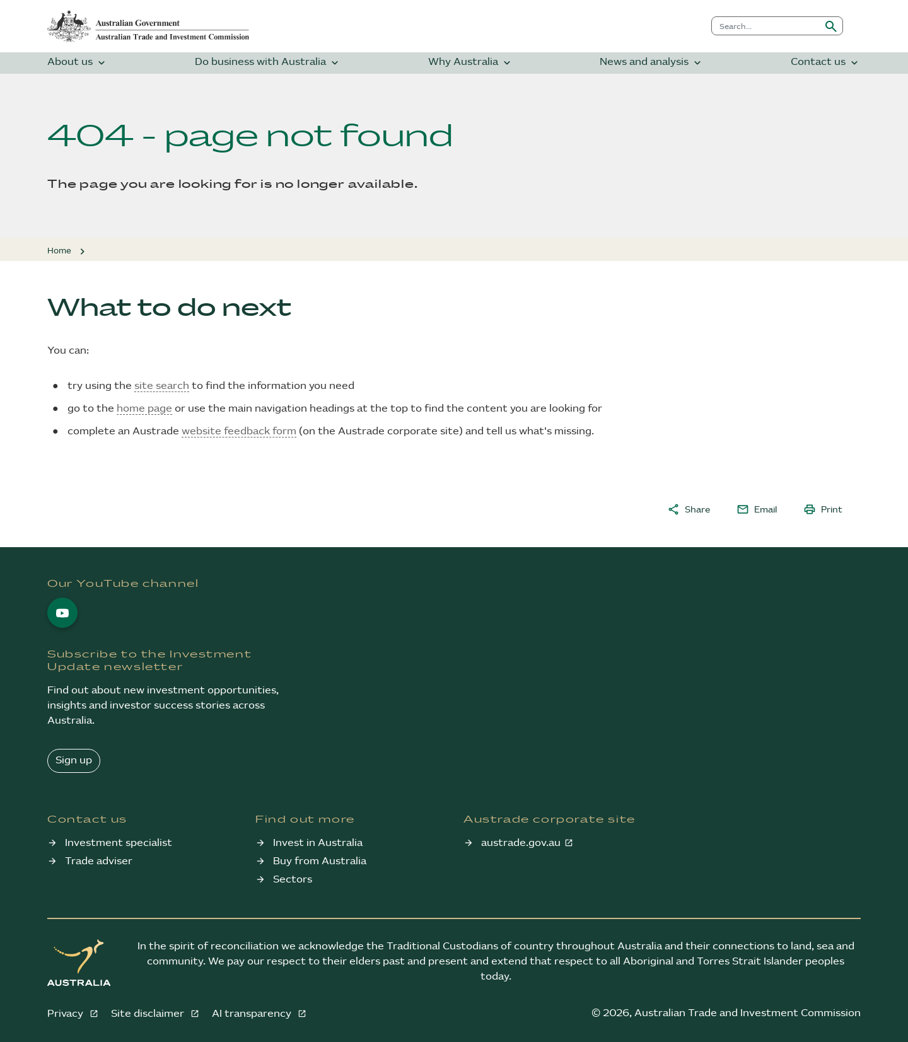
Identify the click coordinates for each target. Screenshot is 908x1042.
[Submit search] (831, 26)
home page (144, 408)
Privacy (66, 1014)
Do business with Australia (268, 62)
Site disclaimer (149, 1014)
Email (756, 509)
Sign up (73, 760)
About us (77, 62)
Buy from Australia (319, 861)
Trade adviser (98, 861)
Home (59, 250)
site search (161, 386)
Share (688, 509)
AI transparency (253, 1014)
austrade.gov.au (521, 843)
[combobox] (766, 26)
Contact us (826, 62)
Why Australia (470, 62)
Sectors (292, 879)
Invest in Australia (318, 843)
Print (822, 509)
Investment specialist (118, 843)
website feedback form (239, 431)
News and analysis (652, 62)
